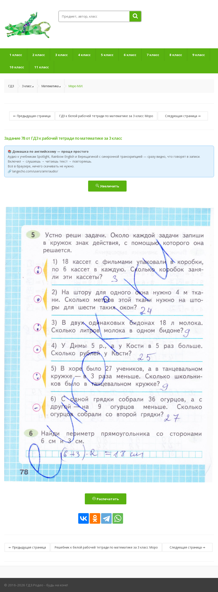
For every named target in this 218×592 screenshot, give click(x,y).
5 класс (107, 55)
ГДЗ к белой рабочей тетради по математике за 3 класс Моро (106, 116)
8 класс (175, 55)
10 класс (16, 67)
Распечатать (105, 499)
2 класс (38, 55)
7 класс (153, 55)
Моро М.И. (75, 86)
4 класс (84, 55)
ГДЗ (11, 86)
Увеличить (107, 186)
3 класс (61, 55)
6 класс (130, 55)
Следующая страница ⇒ (183, 116)
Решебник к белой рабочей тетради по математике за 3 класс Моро (106, 547)
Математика (49, 86)
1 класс (15, 55)
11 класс (41, 67)
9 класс (198, 55)
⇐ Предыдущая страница (32, 116)
